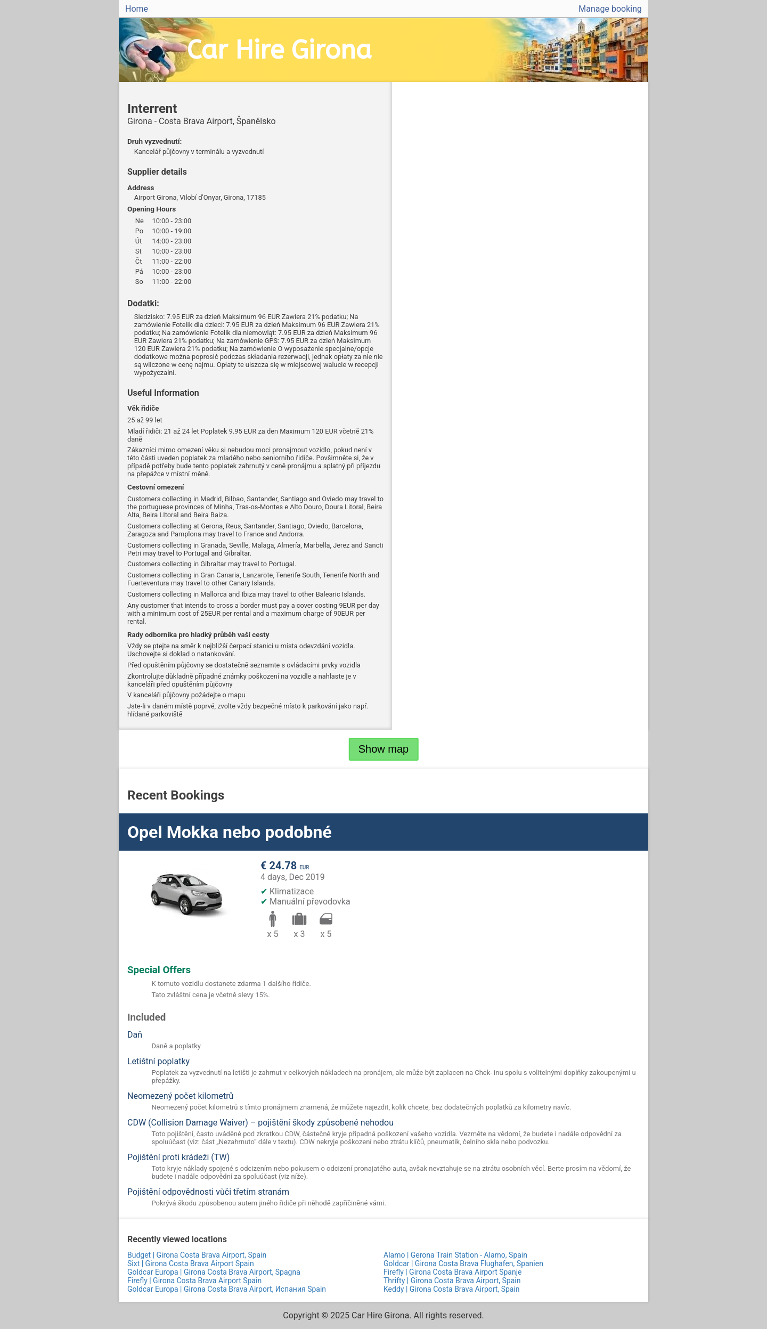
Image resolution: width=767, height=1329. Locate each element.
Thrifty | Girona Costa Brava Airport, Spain (452, 1280)
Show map (383, 749)
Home (136, 9)
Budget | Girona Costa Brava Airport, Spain (196, 1255)
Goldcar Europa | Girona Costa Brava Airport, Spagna (213, 1272)
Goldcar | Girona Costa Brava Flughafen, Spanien (463, 1263)
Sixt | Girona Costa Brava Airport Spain (190, 1263)
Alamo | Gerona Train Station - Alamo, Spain (455, 1255)
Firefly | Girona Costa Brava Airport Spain (194, 1280)
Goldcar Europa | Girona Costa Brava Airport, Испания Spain (226, 1289)
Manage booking (610, 9)
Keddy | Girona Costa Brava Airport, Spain (452, 1289)
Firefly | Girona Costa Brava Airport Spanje (453, 1272)
